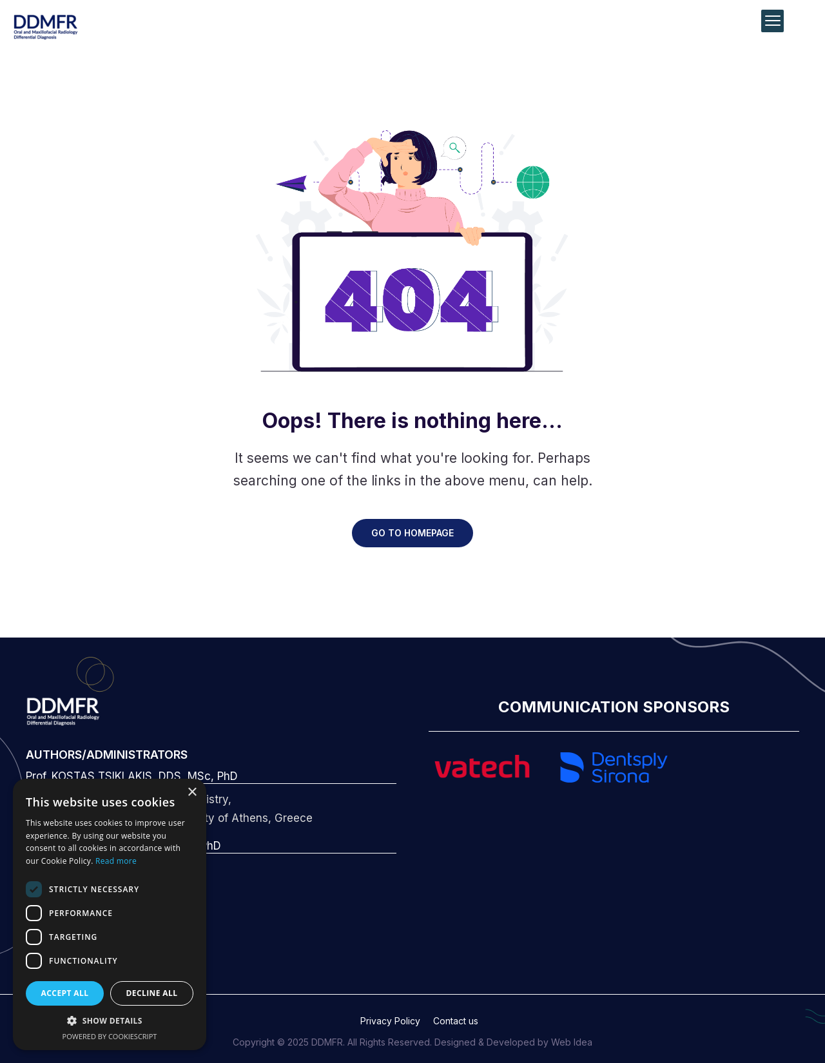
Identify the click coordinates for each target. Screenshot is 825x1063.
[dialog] (109, 914)
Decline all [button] (152, 993)
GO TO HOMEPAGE (412, 532)
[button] (109, 1021)
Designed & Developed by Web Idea (513, 1042)
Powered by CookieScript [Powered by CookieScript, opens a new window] (110, 1036)
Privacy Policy (390, 1020)
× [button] (192, 792)
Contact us (455, 1020)
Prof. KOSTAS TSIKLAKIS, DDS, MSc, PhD (132, 776)
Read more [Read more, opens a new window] (116, 860)
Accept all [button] (65, 993)
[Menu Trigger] (772, 21)
